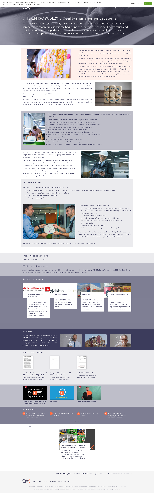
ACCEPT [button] (147, 3)
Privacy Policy (86, 488)
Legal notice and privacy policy (42, 488)
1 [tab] (73, 326)
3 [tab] (78, 326)
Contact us (100, 473)
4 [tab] (81, 326)
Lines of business (56, 480)
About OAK (37, 480)
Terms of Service (98, 488)
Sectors (45, 480)
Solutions (67, 480)
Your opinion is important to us (120, 473)
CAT (128, 7)
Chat (77, 473)
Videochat (87, 473)
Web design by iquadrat (113, 488)
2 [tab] (76, 326)
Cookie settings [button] (137, 3)
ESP (124, 7)
